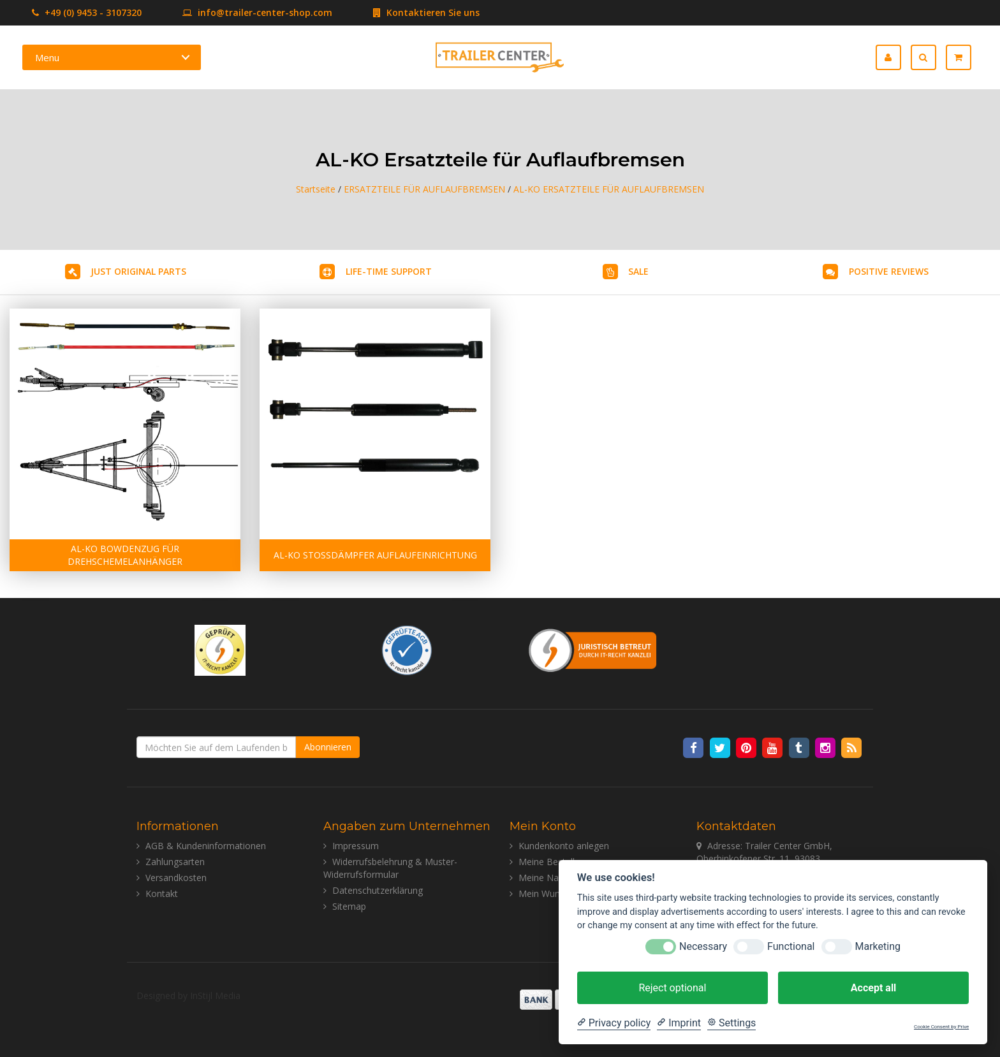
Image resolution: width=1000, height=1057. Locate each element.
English (767, 58)
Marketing (878, 946)
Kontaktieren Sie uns (407, 12)
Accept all (873, 988)
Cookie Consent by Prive (941, 1027)
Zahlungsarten (175, 862)
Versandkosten (176, 877)
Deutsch (738, 58)
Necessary (703, 946)
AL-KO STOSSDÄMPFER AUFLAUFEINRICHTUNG (375, 555)
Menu (47, 57)
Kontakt (161, 893)
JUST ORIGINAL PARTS (138, 271)
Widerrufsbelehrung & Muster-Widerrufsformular (390, 868)
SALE (638, 271)
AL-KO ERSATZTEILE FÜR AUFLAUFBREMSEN (608, 189)
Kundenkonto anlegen (563, 846)
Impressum (355, 846)
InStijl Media (215, 995)
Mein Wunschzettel (557, 893)
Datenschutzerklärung (377, 890)
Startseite (315, 189)
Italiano (855, 58)
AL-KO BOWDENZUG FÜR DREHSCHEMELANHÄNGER (125, 555)
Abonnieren (327, 747)
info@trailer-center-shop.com (238, 12)
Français (797, 58)
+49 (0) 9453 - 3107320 (87, 12)
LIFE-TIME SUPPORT (389, 271)
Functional (790, 946)
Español (826, 58)
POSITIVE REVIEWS (889, 271)
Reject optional (672, 988)
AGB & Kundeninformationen (205, 846)
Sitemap (349, 906)
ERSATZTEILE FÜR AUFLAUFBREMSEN (424, 189)
